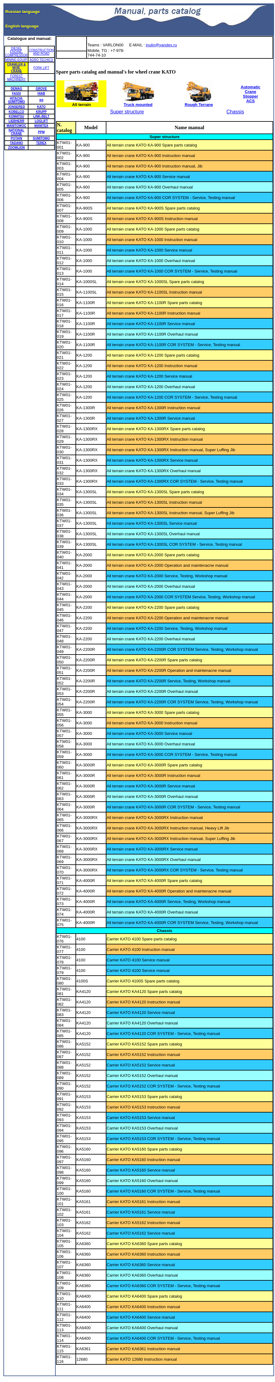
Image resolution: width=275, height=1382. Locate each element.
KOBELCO (16, 111)
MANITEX (41, 125)
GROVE (41, 88)
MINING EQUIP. (16, 59)
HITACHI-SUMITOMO (16, 100)
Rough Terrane (199, 103)
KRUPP (41, 111)
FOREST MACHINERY (16, 77)
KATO (41, 106)
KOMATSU (16, 116)
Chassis (235, 111)
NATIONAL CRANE (16, 132)
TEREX (41, 143)
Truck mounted (138, 103)
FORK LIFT (41, 68)
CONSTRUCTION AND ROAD (41, 52)
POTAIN (16, 138)
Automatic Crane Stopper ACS (250, 94)
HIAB (41, 93)
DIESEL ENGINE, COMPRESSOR (16, 52)
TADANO (16, 143)
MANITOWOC (16, 125)
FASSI (16, 93)
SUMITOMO (41, 138)
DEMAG (16, 88)
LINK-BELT (41, 116)
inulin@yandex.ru (161, 45)
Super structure (127, 111)
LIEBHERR (16, 121)
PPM (41, 132)
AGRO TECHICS (41, 59)
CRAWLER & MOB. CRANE (16, 68)
